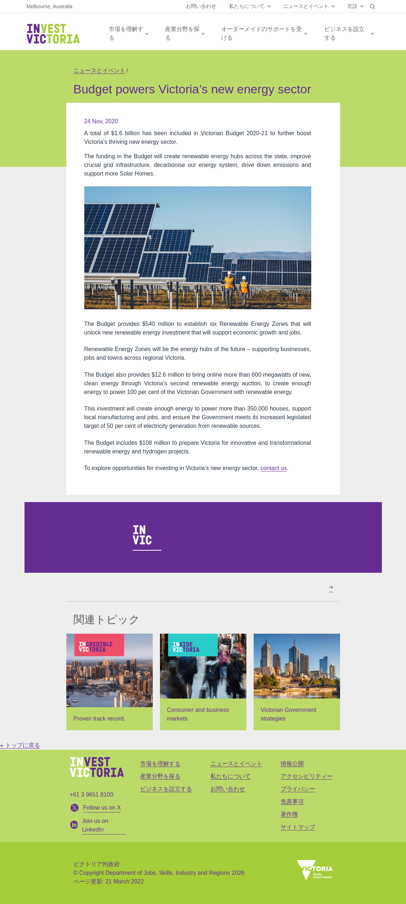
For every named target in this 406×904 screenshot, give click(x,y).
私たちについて (246, 6)
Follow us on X (102, 808)
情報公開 (292, 764)
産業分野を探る (182, 33)
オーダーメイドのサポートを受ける (261, 33)
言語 (352, 6)
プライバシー (298, 789)
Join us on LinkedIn (233, 527)
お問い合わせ (201, 6)
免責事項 (292, 801)
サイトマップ (298, 827)
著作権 (289, 814)
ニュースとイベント (306, 6)
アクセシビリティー (307, 776)
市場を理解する (126, 33)
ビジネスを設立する (344, 33)
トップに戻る (20, 745)
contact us (273, 468)
